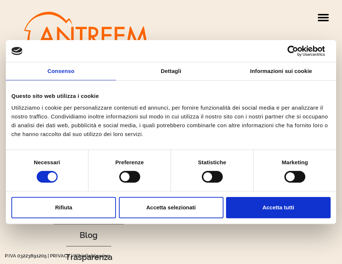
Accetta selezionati (171, 207)
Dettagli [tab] (171, 71)
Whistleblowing (91, 255)
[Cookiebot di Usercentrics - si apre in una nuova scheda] (298, 50)
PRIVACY (60, 255)
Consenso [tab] (60, 71)
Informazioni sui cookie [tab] (281, 71)
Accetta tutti (278, 207)
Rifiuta (63, 207)
